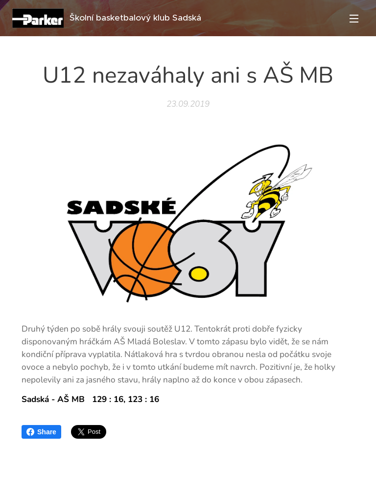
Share (41, 432)
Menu (354, 18)
